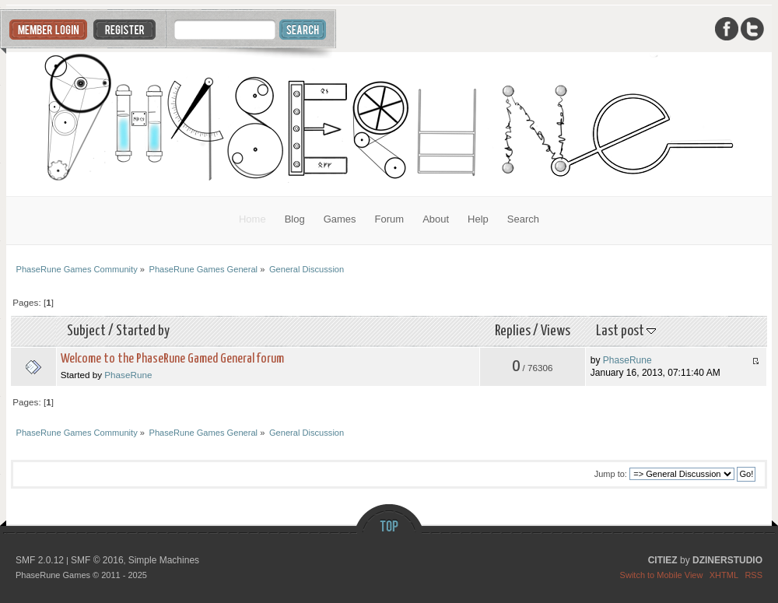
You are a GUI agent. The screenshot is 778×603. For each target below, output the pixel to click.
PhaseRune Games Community (389, 124)
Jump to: (610, 474)
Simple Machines (163, 560)
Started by (143, 331)
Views (555, 331)
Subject (86, 331)
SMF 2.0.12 (40, 560)
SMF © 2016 (97, 560)
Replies (513, 331)
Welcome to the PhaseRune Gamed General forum (172, 359)
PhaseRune (128, 375)
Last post (626, 331)
